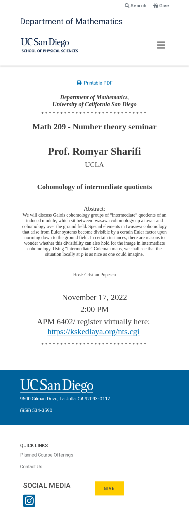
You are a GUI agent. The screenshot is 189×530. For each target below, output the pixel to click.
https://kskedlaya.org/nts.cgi (93, 331)
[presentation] (82, 254)
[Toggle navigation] (161, 45)
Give (161, 5)
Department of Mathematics (71, 21)
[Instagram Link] (29, 504)
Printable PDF (94, 83)
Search (135, 5)
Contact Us (31, 466)
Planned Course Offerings (46, 455)
